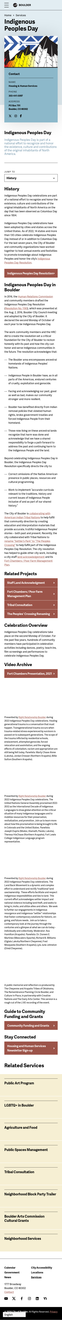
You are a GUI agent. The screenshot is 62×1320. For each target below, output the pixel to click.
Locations (37, 1272)
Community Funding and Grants (28, 1025)
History (11, 178)
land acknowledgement (31, 557)
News (7, 1277)
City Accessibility (41, 1267)
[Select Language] (14, 1314)
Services (21, 15)
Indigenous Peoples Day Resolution (30, 273)
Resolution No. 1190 (16, 308)
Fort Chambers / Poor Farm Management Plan (24, 594)
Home (7, 15)
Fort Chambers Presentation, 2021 (29, 673)
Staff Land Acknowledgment (26, 583)
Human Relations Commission (35, 296)
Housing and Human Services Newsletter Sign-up (26, 1048)
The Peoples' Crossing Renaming (28, 614)
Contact (9, 1292)
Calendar (9, 1267)
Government (12, 1272)
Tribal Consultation (19, 605)
